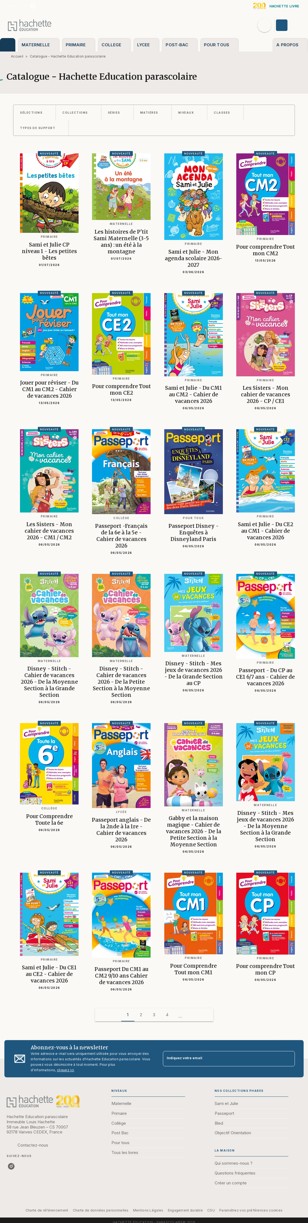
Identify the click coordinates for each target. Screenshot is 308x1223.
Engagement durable (185, 1210)
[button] (34, 112)
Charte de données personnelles (101, 1210)
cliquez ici (65, 1070)
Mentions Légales (148, 1210)
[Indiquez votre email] (222, 1058)
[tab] (7, 44)
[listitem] (33, 6)
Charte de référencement (46, 1210)
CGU (211, 1210)
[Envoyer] (288, 1058)
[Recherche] (264, 25)
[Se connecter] (288, 25)
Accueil (17, 56)
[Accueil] (30, 25)
